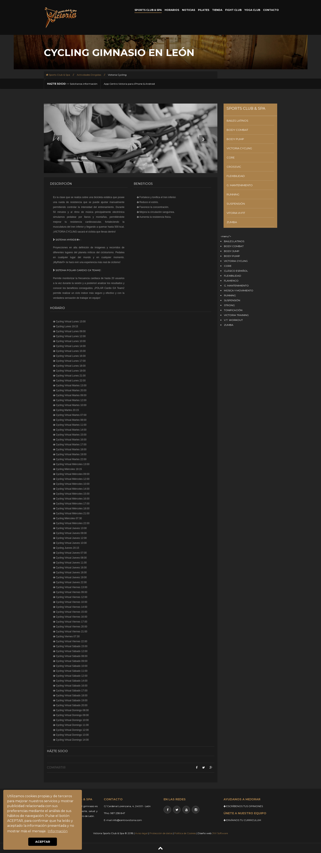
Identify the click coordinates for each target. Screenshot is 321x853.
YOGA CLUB (252, 9)
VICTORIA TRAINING (236, 315)
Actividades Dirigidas (89, 74)
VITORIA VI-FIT (236, 212)
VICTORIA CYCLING (239, 148)
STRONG (229, 305)
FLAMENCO (231, 280)
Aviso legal (141, 833)
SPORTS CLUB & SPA (148, 9)
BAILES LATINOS (237, 120)
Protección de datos (160, 833)
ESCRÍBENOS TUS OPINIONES (243, 806)
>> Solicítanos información (72, 83)
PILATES (203, 9)
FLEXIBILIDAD (236, 176)
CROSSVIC (234, 166)
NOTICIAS (188, 9)
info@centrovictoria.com (127, 820)
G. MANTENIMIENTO (240, 185)
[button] (57, 138)
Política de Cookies (185, 833)
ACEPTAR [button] (42, 842)
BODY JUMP (231, 251)
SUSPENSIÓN (236, 203)
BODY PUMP (235, 139)
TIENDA (217, 9)
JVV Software (220, 833)
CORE (231, 157)
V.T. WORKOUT (233, 320)
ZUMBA (232, 222)
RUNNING (233, 194)
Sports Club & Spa (58, 74)
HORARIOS (172, 9)
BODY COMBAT (237, 129)
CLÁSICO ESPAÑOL (236, 270)
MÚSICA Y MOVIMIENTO (238, 290)
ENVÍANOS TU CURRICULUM (242, 820)
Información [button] (58, 831)
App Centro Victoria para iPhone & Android (129, 83)
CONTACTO (271, 9)
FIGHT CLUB (233, 9)
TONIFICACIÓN (233, 310)
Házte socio (57, 751)
